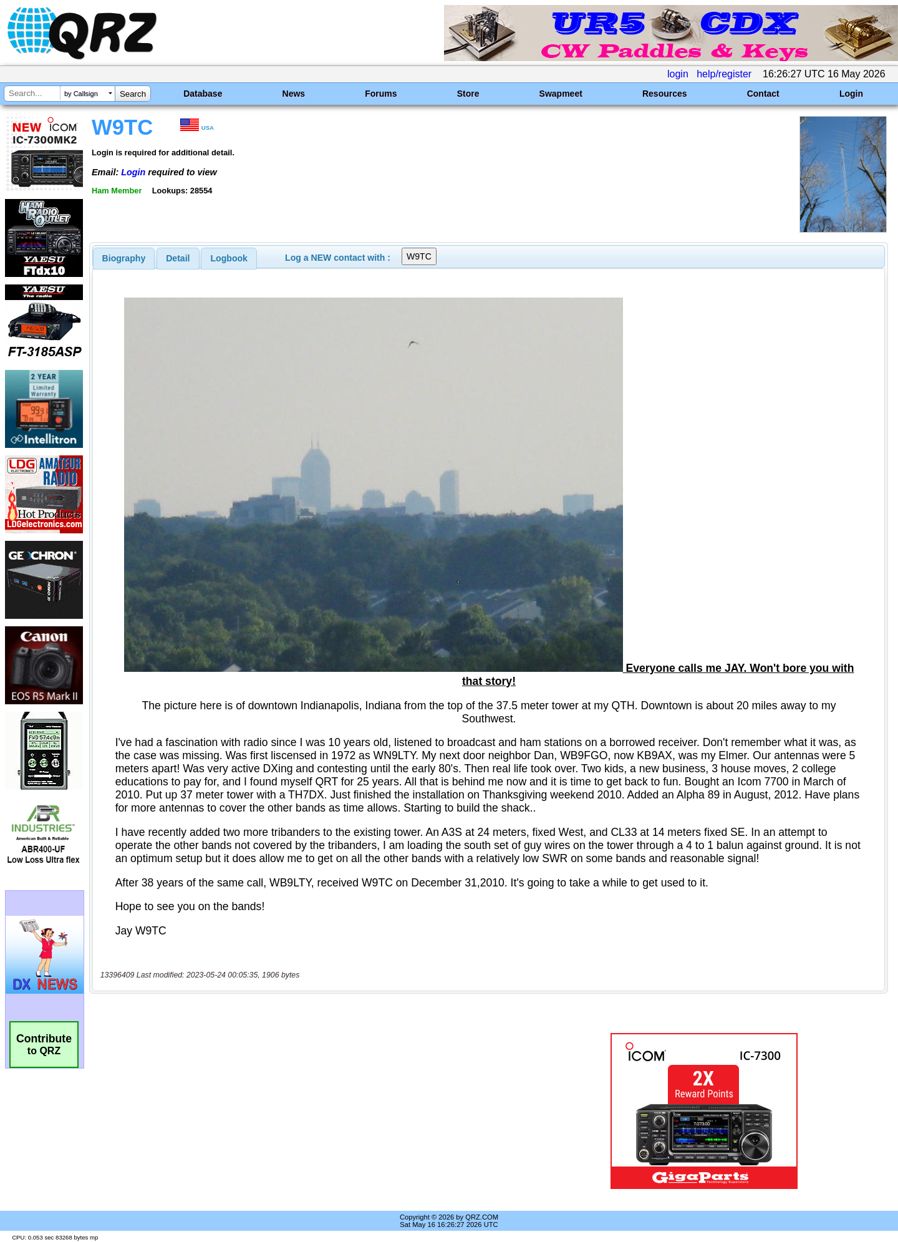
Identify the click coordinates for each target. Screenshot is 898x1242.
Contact (763, 94)
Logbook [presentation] (229, 258)
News (294, 94)
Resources (664, 94)
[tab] (124, 258)
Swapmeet (560, 94)
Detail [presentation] (178, 258)
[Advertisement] (315, 1111)
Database (202, 94)
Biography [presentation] (124, 258)
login (677, 74)
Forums (381, 94)
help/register (724, 74)
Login (851, 94)
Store (468, 94)
